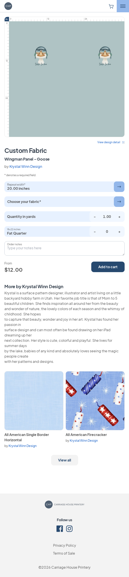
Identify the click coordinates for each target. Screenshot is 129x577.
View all (64, 460)
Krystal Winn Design (25, 166)
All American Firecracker (86, 434)
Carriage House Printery (71, 567)
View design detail (111, 142)
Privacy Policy (64, 545)
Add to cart (108, 266)
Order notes (14, 244)
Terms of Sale (64, 553)
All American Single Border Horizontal (26, 437)
